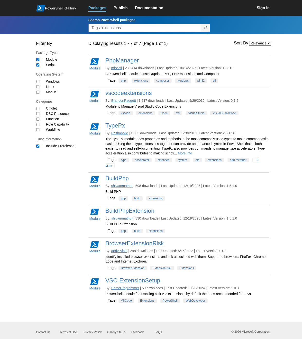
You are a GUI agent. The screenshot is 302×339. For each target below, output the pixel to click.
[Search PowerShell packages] (205, 28)
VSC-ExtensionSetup (132, 280)
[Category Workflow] (37, 129)
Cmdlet (51, 108)
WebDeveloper (195, 300)
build (137, 198)
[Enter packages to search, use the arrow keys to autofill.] (144, 28)
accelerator (142, 160)
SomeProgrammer (125, 288)
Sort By (241, 43)
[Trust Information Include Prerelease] (37, 146)
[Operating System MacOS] (37, 92)
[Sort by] (260, 43)
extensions (141, 80)
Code (164, 113)
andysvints (119, 251)
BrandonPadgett (123, 100)
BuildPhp (117, 178)
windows (183, 80)
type (124, 160)
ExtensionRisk (162, 268)
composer (162, 80)
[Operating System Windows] (37, 81)
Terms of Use (68, 332)
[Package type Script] (37, 65)
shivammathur (122, 186)
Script (50, 65)
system (182, 160)
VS (178, 113)
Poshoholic (119, 133)
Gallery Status (116, 332)
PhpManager (122, 60)
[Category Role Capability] (37, 124)
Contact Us (43, 332)
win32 (201, 80)
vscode (125, 113)
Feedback (137, 332)
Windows (53, 81)
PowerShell (170, 300)
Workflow (53, 130)
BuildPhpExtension (129, 210)
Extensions (187, 268)
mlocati (116, 68)
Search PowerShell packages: (112, 20)
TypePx (115, 125)
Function (52, 119)
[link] (101, 8)
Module (51, 59)
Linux (50, 87)
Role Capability (57, 124)
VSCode (126, 300)
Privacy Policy (92, 332)
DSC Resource (57, 114)
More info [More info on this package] (185, 153)
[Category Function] (37, 119)
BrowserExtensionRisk (134, 243)
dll (214, 80)
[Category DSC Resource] (37, 113)
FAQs (158, 332)
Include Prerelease (60, 146)
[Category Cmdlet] (37, 108)
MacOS (51, 92)
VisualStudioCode (224, 113)
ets (197, 160)
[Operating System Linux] (37, 86)
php (123, 80)
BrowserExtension (133, 268)
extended (163, 160)
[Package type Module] (37, 59)
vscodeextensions (128, 93)
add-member (238, 160)
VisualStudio (196, 113)
